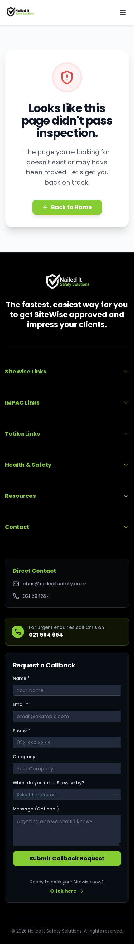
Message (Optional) (36, 809)
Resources (67, 496)
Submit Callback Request (67, 858)
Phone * (21, 730)
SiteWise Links (67, 371)
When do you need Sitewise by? (48, 783)
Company (24, 757)
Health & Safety (67, 465)
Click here (67, 891)
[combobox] (67, 794)
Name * (21, 678)
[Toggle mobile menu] (123, 12)
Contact (67, 527)
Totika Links (67, 434)
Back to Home (67, 207)
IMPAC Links (67, 402)
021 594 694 (46, 635)
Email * (20, 704)
